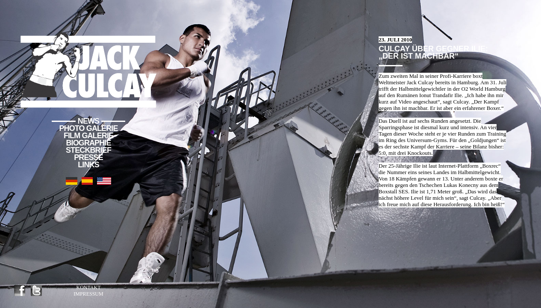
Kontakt (88, 287)
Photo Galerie (88, 128)
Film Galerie (88, 135)
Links (88, 164)
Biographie (88, 143)
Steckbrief (88, 150)
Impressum (88, 294)
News (88, 121)
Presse (88, 157)
